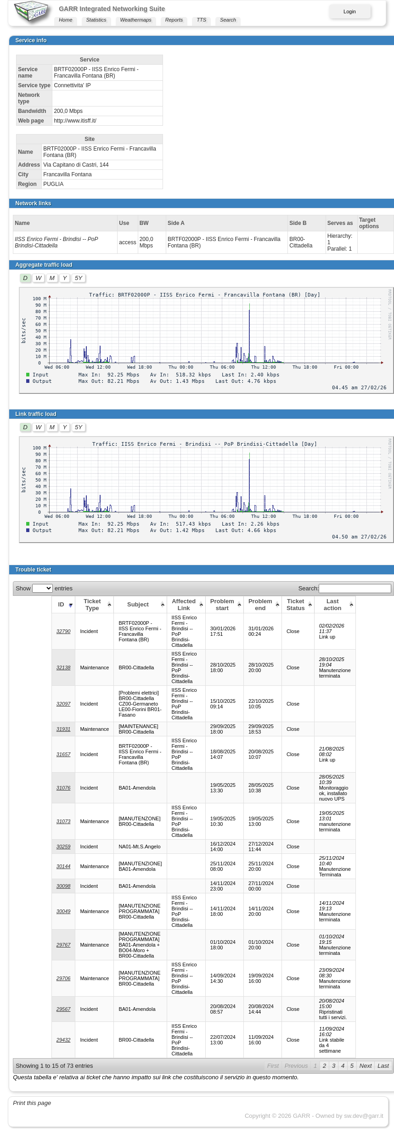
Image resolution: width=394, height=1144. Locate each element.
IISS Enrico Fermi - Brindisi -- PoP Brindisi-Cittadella (56, 242)
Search (228, 19)
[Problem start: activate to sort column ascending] (224, 604)
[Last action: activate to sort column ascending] (334, 604)
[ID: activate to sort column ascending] (63, 604)
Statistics (96, 19)
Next (366, 1065)
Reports (174, 19)
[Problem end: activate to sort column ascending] (262, 604)
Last (383, 1065)
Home (65, 19)
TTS (201, 19)
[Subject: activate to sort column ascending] (140, 604)
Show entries (44, 588)
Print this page (32, 1102)
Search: (345, 588)
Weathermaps (136, 19)
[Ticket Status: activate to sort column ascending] (297, 604)
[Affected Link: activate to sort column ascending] (186, 604)
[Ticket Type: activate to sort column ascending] (94, 604)
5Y (78, 278)
